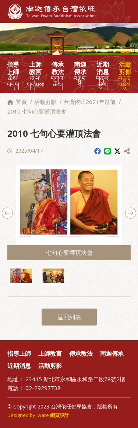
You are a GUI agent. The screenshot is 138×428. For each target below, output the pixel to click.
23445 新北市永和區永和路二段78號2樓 (75, 379)
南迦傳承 (80, 74)
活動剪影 (125, 74)
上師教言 (35, 74)
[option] (69, 213)
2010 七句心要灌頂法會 (36, 111)
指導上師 (13, 74)
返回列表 (69, 317)
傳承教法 (58, 74)
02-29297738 (43, 388)
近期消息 (102, 74)
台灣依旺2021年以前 (90, 101)
